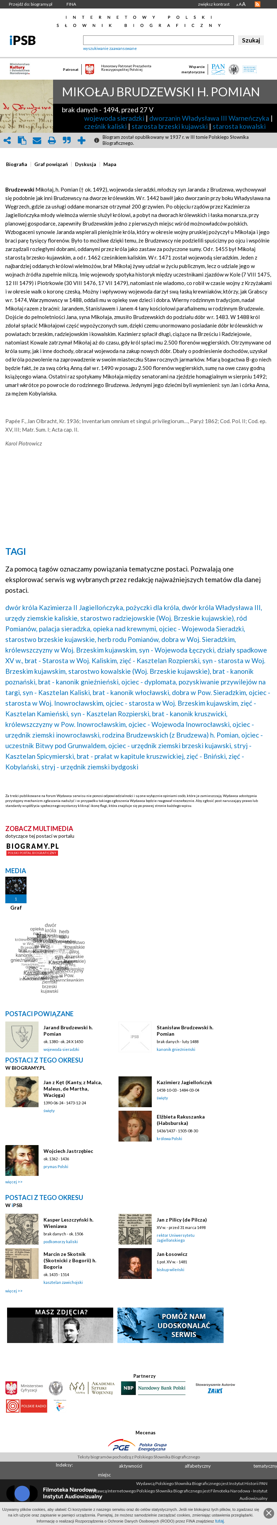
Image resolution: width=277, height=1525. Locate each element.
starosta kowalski (239, 126)
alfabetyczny (198, 1466)
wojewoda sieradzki (114, 118)
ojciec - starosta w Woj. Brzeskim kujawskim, (172, 703)
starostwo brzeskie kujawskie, (50, 639)
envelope (36, 140)
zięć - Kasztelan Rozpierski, (160, 660)
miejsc (104, 1475)
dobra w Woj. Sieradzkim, (198, 639)
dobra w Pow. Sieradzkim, (209, 692)
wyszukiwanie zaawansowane (110, 48)
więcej (11, 1181)
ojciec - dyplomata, (149, 682)
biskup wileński (170, 1269)
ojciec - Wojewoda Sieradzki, (202, 629)
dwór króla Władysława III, (222, 607)
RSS (257, 4)
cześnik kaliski (105, 126)
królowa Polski (169, 1138)
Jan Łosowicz (172, 1254)
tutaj (219, 1521)
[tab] (18, 164)
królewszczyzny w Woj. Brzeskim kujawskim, (71, 650)
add (81, 140)
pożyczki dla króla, (153, 607)
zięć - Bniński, (206, 756)
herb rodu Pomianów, (129, 639)
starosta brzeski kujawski (170, 126)
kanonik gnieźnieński (176, 1049)
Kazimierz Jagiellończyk (184, 1082)
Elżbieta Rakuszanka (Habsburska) (181, 1120)
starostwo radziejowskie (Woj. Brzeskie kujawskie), (157, 618)
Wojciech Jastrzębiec (68, 1151)
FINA (71, 4)
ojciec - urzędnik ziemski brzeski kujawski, (170, 745)
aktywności (130, 1466)
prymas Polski (56, 1166)
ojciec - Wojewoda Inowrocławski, (179, 724)
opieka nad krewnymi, (125, 629)
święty (49, 1110)
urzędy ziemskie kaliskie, (42, 618)
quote (66, 140)
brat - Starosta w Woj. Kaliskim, (71, 660)
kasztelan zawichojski (63, 1282)
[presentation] (16, 164)
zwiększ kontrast (214, 4)
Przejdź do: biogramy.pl (30, 4)
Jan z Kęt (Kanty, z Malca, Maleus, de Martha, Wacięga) (73, 1088)
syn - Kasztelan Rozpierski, (111, 714)
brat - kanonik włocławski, (132, 692)
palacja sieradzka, (65, 629)
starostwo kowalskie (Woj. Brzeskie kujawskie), (139, 671)
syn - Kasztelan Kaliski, (57, 692)
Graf (16, 907)
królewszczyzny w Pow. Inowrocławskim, (66, 724)
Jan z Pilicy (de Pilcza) (182, 1220)
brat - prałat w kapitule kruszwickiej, (131, 756)
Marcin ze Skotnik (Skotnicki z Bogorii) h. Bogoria (70, 1260)
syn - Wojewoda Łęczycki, (177, 650)
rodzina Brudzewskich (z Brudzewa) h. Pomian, (171, 735)
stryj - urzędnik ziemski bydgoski (89, 767)
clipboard (22, 140)
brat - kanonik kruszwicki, (189, 714)
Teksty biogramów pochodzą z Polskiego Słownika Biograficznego (138, 1456)
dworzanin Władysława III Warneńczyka (209, 118)
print (51, 140)
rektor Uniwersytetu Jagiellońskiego (176, 1237)
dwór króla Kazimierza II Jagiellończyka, (65, 607)
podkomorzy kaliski (61, 1241)
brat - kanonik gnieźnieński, (79, 682)
